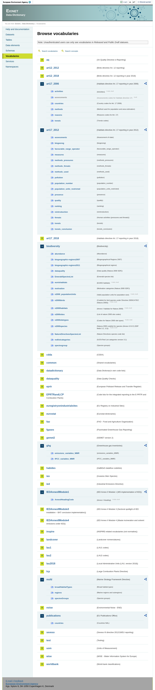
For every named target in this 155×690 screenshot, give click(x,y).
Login (125, 2)
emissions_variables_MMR (67, 453)
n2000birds (60, 300)
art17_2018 (52, 238)
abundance (60, 254)
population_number (64, 183)
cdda (49, 354)
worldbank (52, 664)
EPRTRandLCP (55, 394)
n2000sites (59, 314)
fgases (50, 429)
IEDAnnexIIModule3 (57, 509)
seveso (50, 632)
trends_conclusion (63, 229)
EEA (18, 2)
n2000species (61, 326)
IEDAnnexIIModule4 (57, 520)
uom (48, 648)
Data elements (13, 45)
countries (59, 103)
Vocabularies (12, 56)
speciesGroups (62, 598)
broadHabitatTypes (63, 587)
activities (59, 91)
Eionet (17, 24)
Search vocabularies (50, 51)
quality (58, 200)
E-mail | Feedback (14, 681)
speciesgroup (61, 345)
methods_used (61, 172)
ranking (58, 206)
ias (48, 476)
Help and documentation (17, 29)
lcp (48, 571)
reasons (58, 115)
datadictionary (54, 370)
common (51, 362)
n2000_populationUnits (65, 294)
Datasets (10, 34)
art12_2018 (52, 76)
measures (59, 155)
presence (59, 195)
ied (48, 484)
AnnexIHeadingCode (64, 499)
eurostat (51, 414)
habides (50, 468)
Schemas (10, 50)
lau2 (48, 555)
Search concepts (71, 51)
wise (49, 656)
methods (59, 109)
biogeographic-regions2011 (67, 265)
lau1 (48, 547)
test (48, 640)
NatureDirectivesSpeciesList (68, 334)
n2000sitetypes (62, 320)
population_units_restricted (67, 189)
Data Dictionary (28, 24)
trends (58, 121)
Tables (9, 40)
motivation (59, 288)
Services (10, 61)
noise (49, 607)
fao (48, 421)
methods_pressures (64, 160)
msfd (49, 579)
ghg (48, 445)
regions (58, 592)
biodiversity (53, 246)
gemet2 (50, 437)
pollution (59, 177)
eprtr (49, 386)
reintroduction (61, 212)
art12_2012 (52, 68)
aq (47, 59)
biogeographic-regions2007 (67, 259)
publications (53, 615)
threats (58, 217)
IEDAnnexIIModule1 (57, 492)
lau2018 (50, 563)
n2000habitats (61, 308)
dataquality (60, 271)
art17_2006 (52, 83)
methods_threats (62, 166)
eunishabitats (61, 282)
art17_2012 (52, 130)
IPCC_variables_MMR (64, 459)
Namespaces (12, 66)
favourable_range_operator (67, 149)
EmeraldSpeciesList (64, 277)
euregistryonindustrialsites (61, 405)
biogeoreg (59, 143)
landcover (52, 539)
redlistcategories (62, 340)
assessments (61, 137)
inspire (50, 531)
